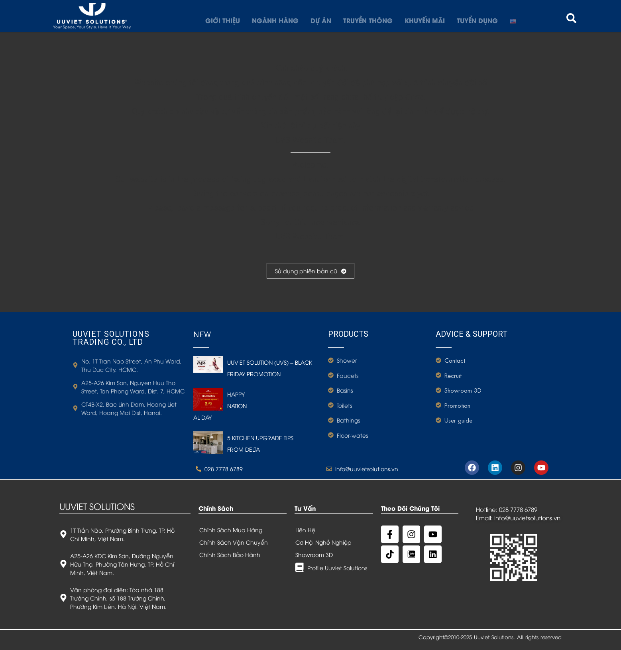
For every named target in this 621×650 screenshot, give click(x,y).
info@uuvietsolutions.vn (527, 518)
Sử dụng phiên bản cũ (310, 271)
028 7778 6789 (518, 509)
